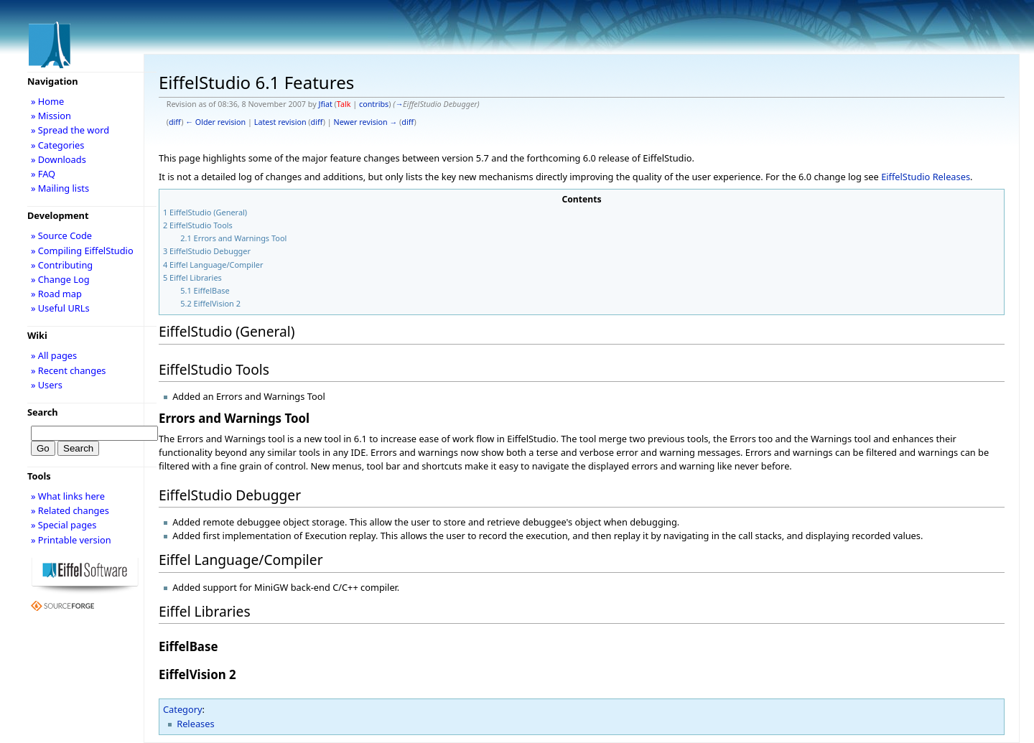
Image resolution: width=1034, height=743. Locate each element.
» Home (47, 101)
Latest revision (280, 122)
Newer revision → (366, 122)
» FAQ (43, 173)
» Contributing (62, 264)
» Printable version (71, 539)
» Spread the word (70, 129)
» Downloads (58, 159)
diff (175, 122)
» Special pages (63, 524)
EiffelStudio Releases (925, 176)
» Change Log (60, 279)
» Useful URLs (60, 308)
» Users (46, 384)
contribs (373, 104)
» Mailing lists (60, 188)
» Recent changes (68, 370)
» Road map (56, 293)
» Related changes (70, 510)
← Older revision (215, 122)
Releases (195, 723)
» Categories (58, 145)
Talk (344, 104)
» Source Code (61, 235)
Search (42, 412)
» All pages (54, 355)
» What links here (68, 496)
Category (182, 709)
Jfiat (325, 104)
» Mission (51, 115)
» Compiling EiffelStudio (82, 250)
